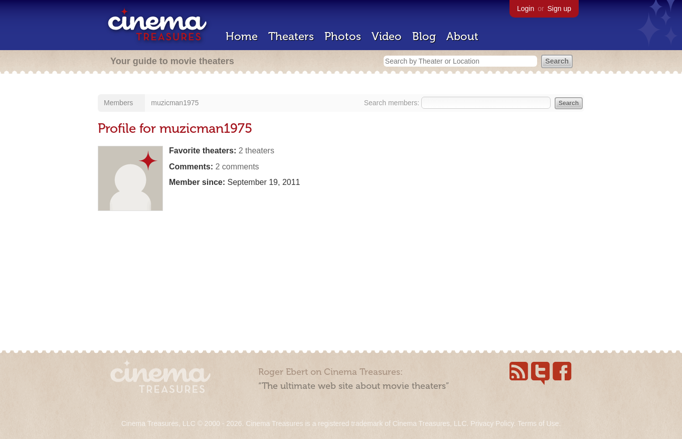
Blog (424, 36)
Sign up (559, 9)
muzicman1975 (175, 103)
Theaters (291, 36)
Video (387, 36)
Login (525, 9)
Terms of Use (538, 423)
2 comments (237, 166)
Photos (342, 36)
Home (242, 36)
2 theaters (256, 150)
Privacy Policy (492, 423)
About (462, 36)
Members (118, 103)
